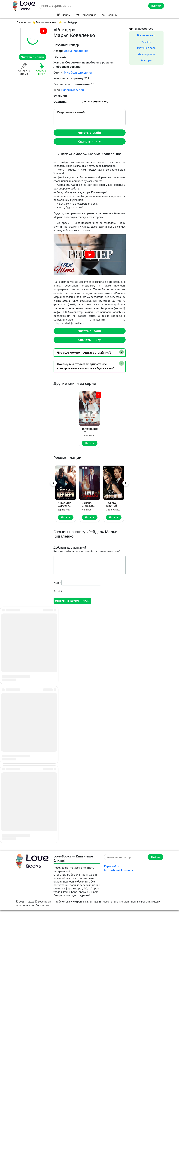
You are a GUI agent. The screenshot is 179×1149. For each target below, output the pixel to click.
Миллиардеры (146, 54)
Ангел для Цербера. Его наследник (65, 504)
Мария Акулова (113, 509)
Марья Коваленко (75, 51)
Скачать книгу (89, 141)
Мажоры (146, 60)
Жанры (66, 15)
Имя (57, 582)
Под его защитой (111, 504)
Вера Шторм (64, 509)
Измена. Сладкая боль (87, 504)
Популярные (88, 15)
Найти (156, 6)
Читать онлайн (32, 57)
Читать (89, 443)
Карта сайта (111, 1105)
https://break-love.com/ (118, 1108)
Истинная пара (146, 48)
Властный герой (72, 90)
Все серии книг (146, 35)
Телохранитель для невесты (89, 430)
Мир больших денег (78, 72)
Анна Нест (87, 509)
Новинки (111, 15)
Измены (146, 41)
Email (58, 591)
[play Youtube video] (90, 254)
